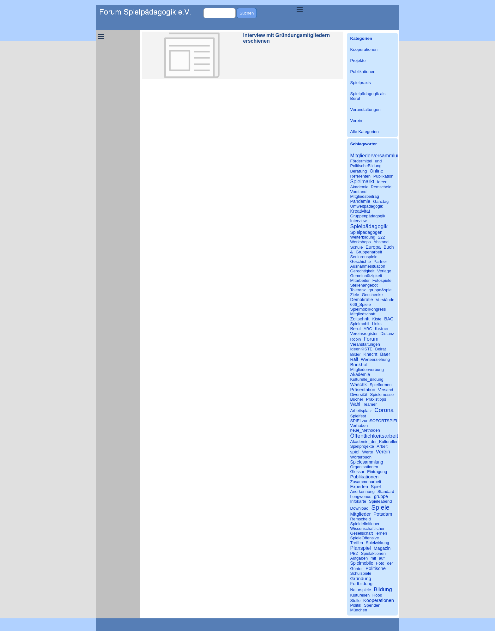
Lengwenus (360, 496)
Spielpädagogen (366, 232)
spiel (354, 451)
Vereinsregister (364, 333)
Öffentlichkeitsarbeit (374, 436)
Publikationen (363, 71)
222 (381, 237)
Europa (373, 247)
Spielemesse (382, 394)
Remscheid (360, 519)
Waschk (358, 384)
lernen (381, 533)
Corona (384, 410)
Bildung (383, 589)
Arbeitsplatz (361, 410)
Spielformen (381, 384)
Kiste (377, 319)
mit (373, 558)
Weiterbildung (363, 237)
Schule (356, 247)
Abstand (381, 242)
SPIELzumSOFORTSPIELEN (377, 420)
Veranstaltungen (365, 109)
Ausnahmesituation (367, 266)
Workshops (360, 242)
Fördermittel (361, 161)
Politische (375, 568)
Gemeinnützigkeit (366, 275)
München (358, 610)
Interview (358, 220)
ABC (368, 328)
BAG (389, 318)
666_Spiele (360, 304)
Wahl (355, 404)
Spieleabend (380, 501)
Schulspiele (360, 573)
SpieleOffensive (364, 538)
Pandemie (360, 201)
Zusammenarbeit (365, 481)
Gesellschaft (361, 533)
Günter (356, 568)
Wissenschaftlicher (367, 528)
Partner (380, 261)
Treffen (356, 542)
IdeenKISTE (361, 349)
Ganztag (381, 201)
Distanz (387, 333)
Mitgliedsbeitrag (364, 196)
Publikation (383, 176)
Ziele (354, 294)
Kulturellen (360, 595)
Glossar (357, 471)
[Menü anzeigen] (300, 9)
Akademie (360, 374)
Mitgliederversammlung (376, 155)
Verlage (384, 271)
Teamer (370, 404)
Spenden (372, 605)
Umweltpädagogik (366, 206)
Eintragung (377, 471)
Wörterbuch (360, 457)
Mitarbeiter (360, 280)
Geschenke (372, 294)
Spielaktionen (373, 553)
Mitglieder (360, 514)
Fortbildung (361, 583)
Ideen (382, 181)
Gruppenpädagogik (367, 216)
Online (376, 170)
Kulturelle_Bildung (366, 379)
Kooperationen (364, 49)
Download (359, 508)
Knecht (370, 354)
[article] (242, 55)
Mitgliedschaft (363, 314)
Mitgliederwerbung (367, 369)
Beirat (380, 349)
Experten (359, 486)
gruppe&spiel (381, 290)
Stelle (355, 600)
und (378, 161)
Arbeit (382, 446)
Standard (385, 491)
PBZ (354, 553)
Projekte (358, 60)
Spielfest (358, 416)
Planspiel (360, 548)
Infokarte (358, 501)
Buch (388, 247)
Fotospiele (381, 280)
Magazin (382, 548)
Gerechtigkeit (362, 271)
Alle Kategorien (364, 131)
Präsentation (362, 389)
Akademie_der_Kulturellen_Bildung (382, 441)
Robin (355, 339)
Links (376, 323)
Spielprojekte (362, 446)
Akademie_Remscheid (371, 187)
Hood (377, 595)
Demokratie (361, 299)
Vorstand (358, 191)
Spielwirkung (377, 542)
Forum (371, 339)
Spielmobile (361, 563)
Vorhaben (359, 425)
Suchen (246, 13)
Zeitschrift (360, 318)
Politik (355, 605)
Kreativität (360, 211)
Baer (385, 354)
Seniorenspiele (363, 256)
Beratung (358, 171)
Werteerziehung (375, 359)
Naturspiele (360, 589)
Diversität (358, 394)
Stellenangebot (364, 285)
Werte (367, 452)
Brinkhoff (359, 364)
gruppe (381, 496)
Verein (356, 120)
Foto (380, 563)
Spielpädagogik (369, 226)
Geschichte (360, 261)
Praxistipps (376, 399)
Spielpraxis (360, 82)
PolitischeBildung (366, 165)
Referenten (360, 176)
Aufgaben (359, 558)
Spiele (380, 507)
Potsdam (382, 514)
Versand (385, 389)
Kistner (382, 328)
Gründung (360, 578)
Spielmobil (359, 323)
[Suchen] (219, 13)
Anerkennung (362, 491)
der (390, 563)
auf (381, 558)
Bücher (356, 399)
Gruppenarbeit (369, 252)
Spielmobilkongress (368, 309)
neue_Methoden (365, 430)
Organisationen (364, 466)
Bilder (355, 354)
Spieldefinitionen (365, 523)
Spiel (376, 486)
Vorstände (385, 299)
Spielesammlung (366, 461)
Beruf (355, 328)
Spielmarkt (362, 181)
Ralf (354, 359)
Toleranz (358, 290)
